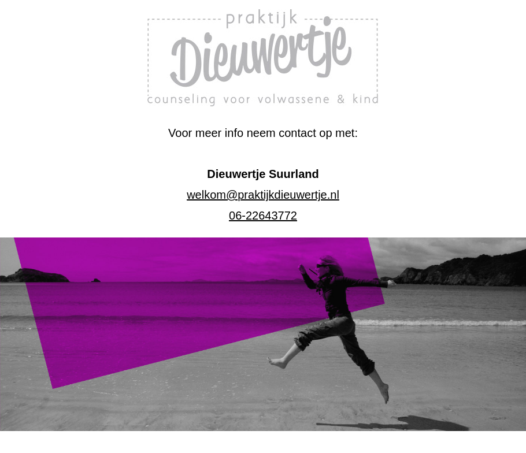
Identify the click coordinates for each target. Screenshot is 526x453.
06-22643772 (263, 215)
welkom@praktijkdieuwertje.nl (263, 194)
